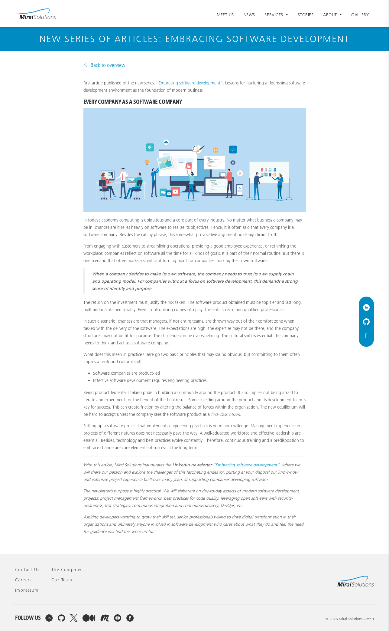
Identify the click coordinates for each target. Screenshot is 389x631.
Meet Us (225, 15)
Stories (306, 15)
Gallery (360, 15)
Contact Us (27, 569)
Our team (61, 580)
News (249, 15)
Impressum (27, 590)
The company (66, 569)
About (330, 15)
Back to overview (108, 65)
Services (274, 15)
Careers (23, 580)
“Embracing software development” (189, 83)
